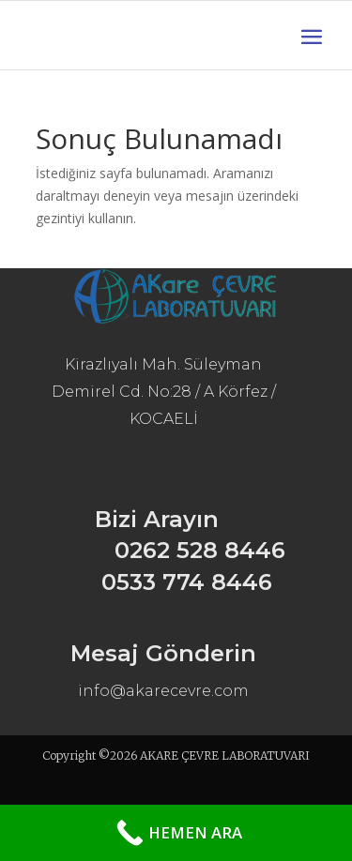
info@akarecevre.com (163, 691)
